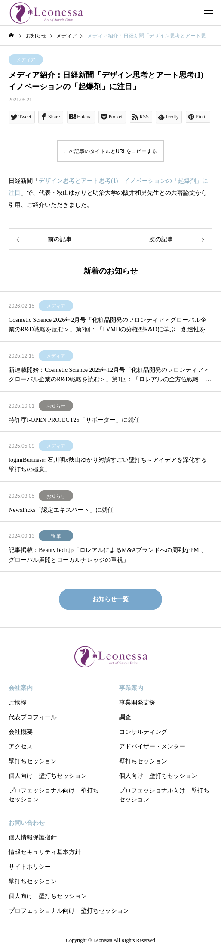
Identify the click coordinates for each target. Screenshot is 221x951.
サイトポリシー (30, 867)
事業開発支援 (137, 702)
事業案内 (131, 688)
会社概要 (21, 732)
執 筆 (56, 536)
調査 (125, 717)
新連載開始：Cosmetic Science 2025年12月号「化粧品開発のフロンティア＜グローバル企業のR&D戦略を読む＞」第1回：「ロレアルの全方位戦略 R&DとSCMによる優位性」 (109, 376)
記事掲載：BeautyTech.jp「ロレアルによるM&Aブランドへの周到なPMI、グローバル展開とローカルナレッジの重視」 (108, 555)
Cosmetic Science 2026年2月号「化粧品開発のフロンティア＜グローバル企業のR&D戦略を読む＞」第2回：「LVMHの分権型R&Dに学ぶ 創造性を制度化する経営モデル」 (110, 326)
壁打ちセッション (33, 761)
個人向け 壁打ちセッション (48, 776)
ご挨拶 (18, 702)
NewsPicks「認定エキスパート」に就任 (61, 510)
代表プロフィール (33, 717)
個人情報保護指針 (33, 837)
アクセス (21, 746)
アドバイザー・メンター (152, 746)
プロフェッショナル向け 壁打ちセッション (54, 795)
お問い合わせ (27, 823)
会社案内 (21, 688)
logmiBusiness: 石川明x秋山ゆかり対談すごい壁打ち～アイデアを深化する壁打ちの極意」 (108, 465)
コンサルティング (143, 732)
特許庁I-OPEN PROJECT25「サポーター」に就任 (74, 420)
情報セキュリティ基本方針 (45, 852)
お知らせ (55, 405)
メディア (25, 59)
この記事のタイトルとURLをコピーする (110, 151)
